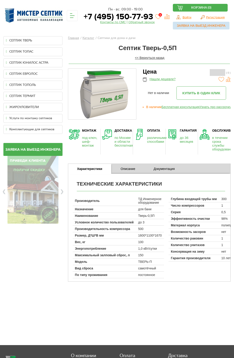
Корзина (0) (201, 7)
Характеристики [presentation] (89, 169)
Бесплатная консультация (181, 107)
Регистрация (215, 17)
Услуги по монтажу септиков (29, 118)
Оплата (127, 355)
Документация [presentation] (164, 169)
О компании (83, 355)
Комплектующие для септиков (30, 129)
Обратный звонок (141, 22)
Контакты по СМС (113, 22)
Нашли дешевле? (163, 79)
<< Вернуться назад (149, 58)
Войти (187, 17)
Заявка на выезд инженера (201, 25)
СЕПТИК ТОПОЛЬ (21, 85)
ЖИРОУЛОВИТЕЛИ (22, 107)
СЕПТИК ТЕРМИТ (20, 96)
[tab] (89, 169)
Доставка (178, 355)
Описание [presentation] (128, 169)
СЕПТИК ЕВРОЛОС (22, 73)
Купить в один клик (201, 93)
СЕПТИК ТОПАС (19, 51)
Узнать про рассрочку (215, 107)
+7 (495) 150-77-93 (117, 17)
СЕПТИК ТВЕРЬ (19, 40)
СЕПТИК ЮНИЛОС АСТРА (27, 62)
